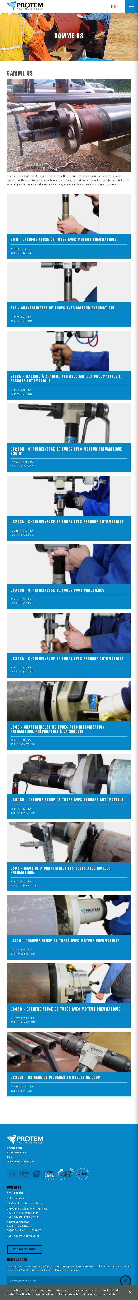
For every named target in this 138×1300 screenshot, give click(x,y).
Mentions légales (20, 1161)
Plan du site (16, 1152)
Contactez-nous (24, 1249)
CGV (9, 1157)
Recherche (15, 1148)
